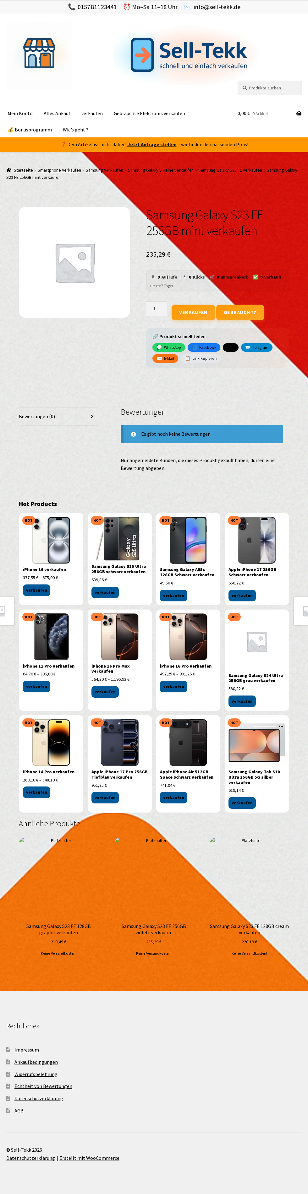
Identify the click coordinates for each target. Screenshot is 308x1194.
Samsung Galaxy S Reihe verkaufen (161, 170)
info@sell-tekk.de (217, 7)
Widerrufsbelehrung (36, 1074)
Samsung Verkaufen (104, 170)
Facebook (204, 347)
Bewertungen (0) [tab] (37, 416)
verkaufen (92, 113)
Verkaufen (193, 312)
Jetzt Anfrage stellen (152, 144)
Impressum (26, 1050)
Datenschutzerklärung (38, 1098)
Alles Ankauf (57, 113)
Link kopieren (201, 358)
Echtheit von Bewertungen (43, 1086)
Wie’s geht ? (75, 129)
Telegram (256, 347)
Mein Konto (20, 113)
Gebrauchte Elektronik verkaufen (149, 113)
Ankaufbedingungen (36, 1062)
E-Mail (165, 358)
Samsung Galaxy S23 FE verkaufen (230, 170)
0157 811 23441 (97, 7)
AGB (19, 1110)
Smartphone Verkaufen (59, 170)
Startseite (23, 170)
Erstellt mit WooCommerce (89, 1158)
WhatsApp (169, 347)
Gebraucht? (240, 312)
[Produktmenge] (157, 308)
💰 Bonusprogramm (30, 129)
